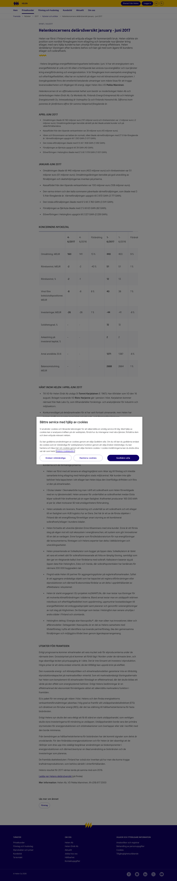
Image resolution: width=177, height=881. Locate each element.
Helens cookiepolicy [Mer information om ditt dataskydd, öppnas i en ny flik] (65, 451)
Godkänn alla (123, 458)
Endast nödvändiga (56, 458)
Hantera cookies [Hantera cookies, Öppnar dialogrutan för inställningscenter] (88, 458)
